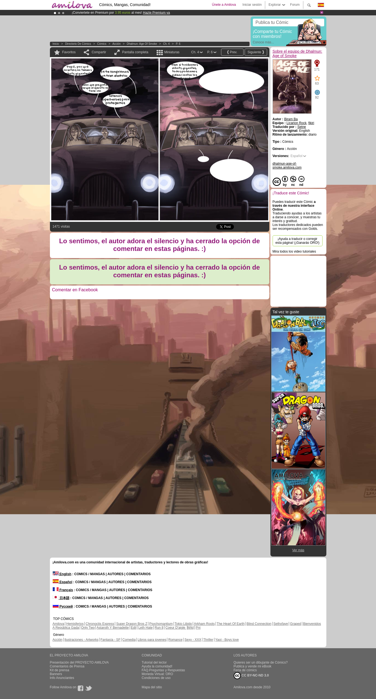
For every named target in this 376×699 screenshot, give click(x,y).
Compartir (99, 52)
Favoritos (69, 52)
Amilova (58, 624)
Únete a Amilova (224, 5)
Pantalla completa (135, 52)
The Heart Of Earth (230, 624)
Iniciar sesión (252, 5)
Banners (56, 674)
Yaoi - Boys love (227, 640)
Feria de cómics (245, 670)
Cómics (102, 43)
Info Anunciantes (62, 678)
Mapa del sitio (152, 687)
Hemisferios (75, 624)
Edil (133, 628)
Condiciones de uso (156, 678)
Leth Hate (145, 628)
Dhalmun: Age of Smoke (142, 43)
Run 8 (159, 628)
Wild (190, 628)
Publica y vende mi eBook (253, 666)
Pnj (198, 628)
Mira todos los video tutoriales (294, 251)
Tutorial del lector (154, 662)
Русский (63, 606)
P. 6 (178, 43)
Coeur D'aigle (175, 628)
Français (63, 590)
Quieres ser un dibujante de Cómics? (261, 662)
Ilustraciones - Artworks (81, 640)
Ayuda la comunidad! (157, 666)
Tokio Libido (183, 624)
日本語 (61, 598)
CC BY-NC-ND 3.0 (251, 675)
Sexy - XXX (192, 640)
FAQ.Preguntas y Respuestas (163, 670)
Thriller (208, 640)
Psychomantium (161, 624)
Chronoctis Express (100, 624)
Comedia (128, 640)
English (62, 574)
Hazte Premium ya (156, 13)
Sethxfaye (280, 624)
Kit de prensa (59, 670)
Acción (116, 43)
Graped (295, 624)
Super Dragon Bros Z (131, 624)
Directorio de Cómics (78, 43)
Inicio (56, 43)
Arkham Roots (204, 624)
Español (296, 156)
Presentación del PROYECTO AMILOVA (79, 662)
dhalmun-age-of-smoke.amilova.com (287, 165)
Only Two (88, 628)
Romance (175, 640)
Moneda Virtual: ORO (157, 674)
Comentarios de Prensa (67, 666)
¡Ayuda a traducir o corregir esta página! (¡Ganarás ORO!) (297, 241)
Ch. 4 (166, 43)
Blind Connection (259, 624)
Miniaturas (171, 52)
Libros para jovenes (152, 640)
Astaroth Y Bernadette (113, 628)
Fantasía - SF (110, 640)
